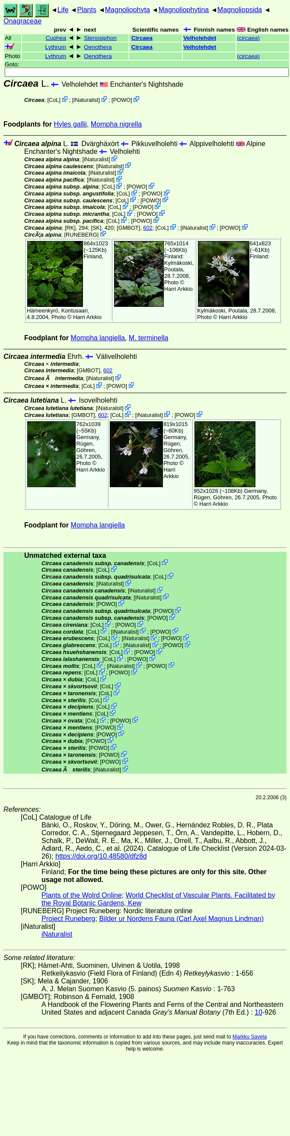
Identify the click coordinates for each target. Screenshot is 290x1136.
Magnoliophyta (127, 9)
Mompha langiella (98, 338)
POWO (122, 100)
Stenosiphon (100, 38)
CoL (54, 100)
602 (147, 228)
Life (63, 9)
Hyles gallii (70, 124)
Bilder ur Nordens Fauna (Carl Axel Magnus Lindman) (181, 918)
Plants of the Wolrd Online (81, 895)
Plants (86, 9)
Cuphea (56, 38)
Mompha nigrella (116, 124)
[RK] (70, 228)
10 (258, 1012)
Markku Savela (250, 1037)
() (248, 38)
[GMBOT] (128, 228)
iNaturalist (86, 100)
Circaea (142, 38)
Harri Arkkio (87, 317)
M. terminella (149, 338)
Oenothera (98, 47)
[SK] (96, 228)
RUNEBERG (81, 234)
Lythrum (56, 47)
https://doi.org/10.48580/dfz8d (101, 856)
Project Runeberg (68, 918)
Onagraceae (22, 21)
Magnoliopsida (239, 9)
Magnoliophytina (184, 9)
